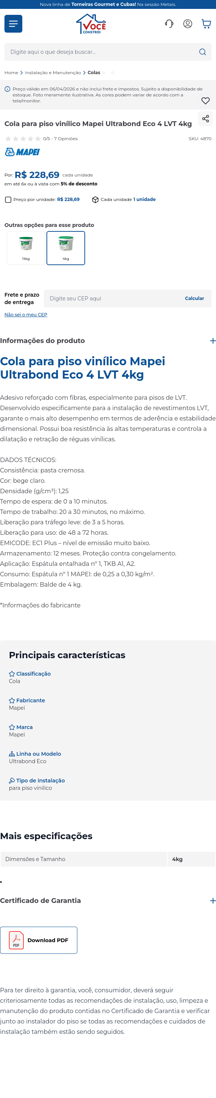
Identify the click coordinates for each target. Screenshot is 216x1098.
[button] (13, 24)
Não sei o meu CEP (25, 314)
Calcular (194, 298)
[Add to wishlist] (205, 100)
